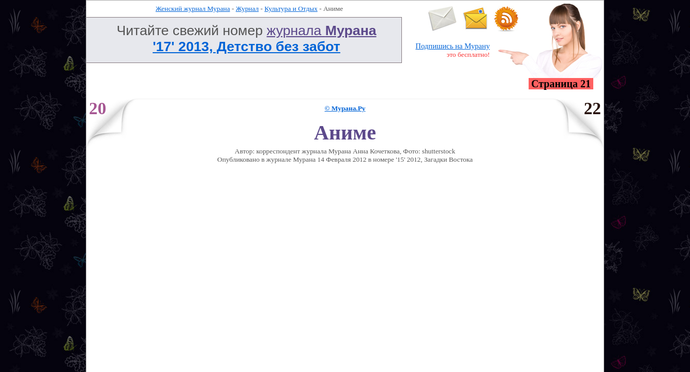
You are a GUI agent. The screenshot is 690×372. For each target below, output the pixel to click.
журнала (322, 30)
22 (592, 108)
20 (97, 108)
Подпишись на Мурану (452, 46)
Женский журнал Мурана (193, 8)
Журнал (247, 8)
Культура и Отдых (291, 8)
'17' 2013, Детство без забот (246, 46)
